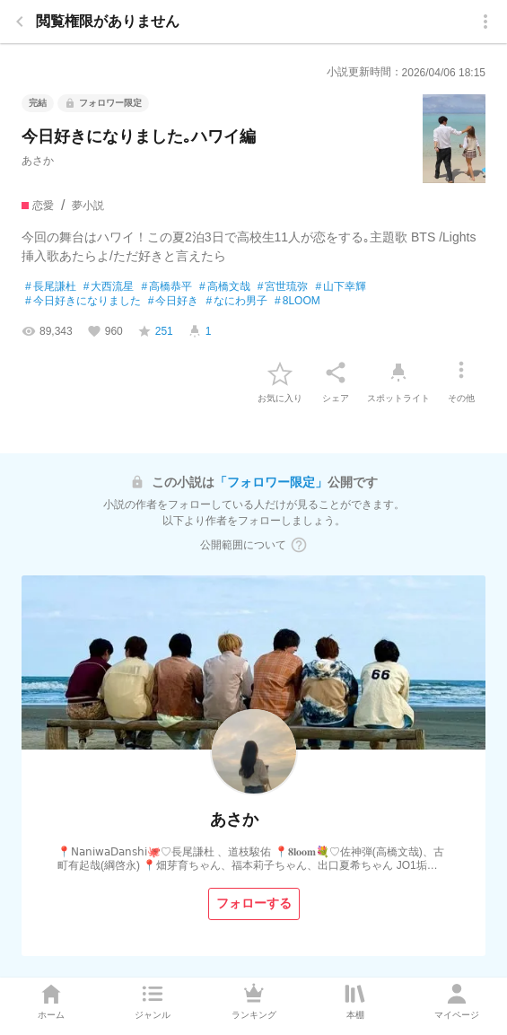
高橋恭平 (166, 287)
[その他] (461, 372)
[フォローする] (254, 904)
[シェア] (336, 372)
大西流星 (109, 287)
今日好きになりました (83, 301)
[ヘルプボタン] (299, 545)
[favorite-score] (155, 331)
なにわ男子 (236, 301)
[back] (19, 21)
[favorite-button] (280, 372)
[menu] (485, 21)
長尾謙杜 (50, 287)
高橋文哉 (224, 287)
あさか (38, 160)
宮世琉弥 (283, 287)
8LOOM (297, 301)
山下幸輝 (340, 287)
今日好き (173, 301)
